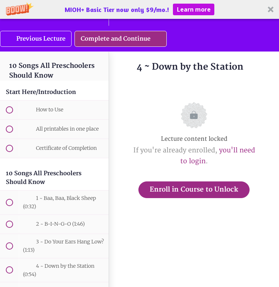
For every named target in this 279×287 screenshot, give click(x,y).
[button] (139, 9)
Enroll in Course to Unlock (194, 189)
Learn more (194, 9)
